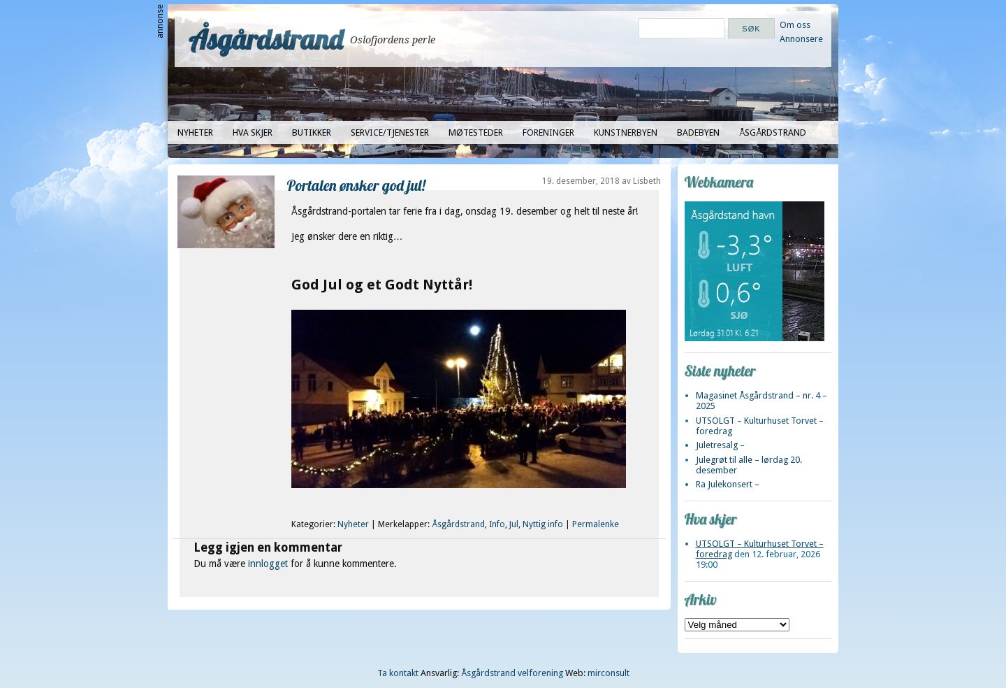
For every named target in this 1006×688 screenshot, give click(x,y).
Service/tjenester (390, 132)
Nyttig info (543, 524)
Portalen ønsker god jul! (356, 184)
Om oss (795, 25)
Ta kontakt (397, 673)
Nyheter (195, 132)
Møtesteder (476, 132)
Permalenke (595, 524)
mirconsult (608, 673)
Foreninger (548, 132)
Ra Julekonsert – (727, 484)
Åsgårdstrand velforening (512, 673)
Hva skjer (252, 132)
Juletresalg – (720, 445)
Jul (513, 524)
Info (497, 524)
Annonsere (801, 39)
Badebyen (698, 132)
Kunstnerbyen (625, 132)
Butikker (311, 132)
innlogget (268, 563)
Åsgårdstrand (266, 39)
